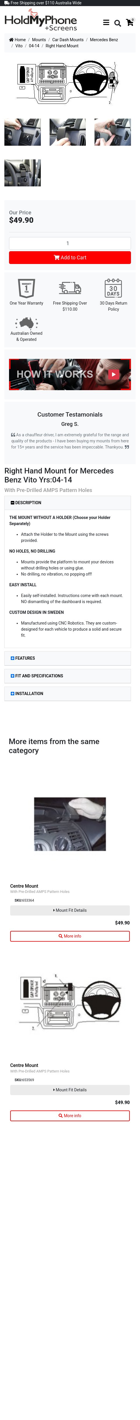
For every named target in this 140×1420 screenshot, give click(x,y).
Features (23, 658)
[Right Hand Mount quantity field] (70, 243)
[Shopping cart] (130, 23)
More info (70, 936)
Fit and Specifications (37, 676)
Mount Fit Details (70, 910)
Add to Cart (70, 258)
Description (26, 502)
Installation (27, 693)
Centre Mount (24, 886)
